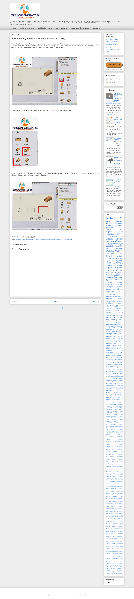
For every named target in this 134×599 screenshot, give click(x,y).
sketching (109, 229)
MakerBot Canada (117, 424)
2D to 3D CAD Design (114, 252)
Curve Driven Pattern (118, 139)
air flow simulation (116, 362)
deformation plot (110, 489)
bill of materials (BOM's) (116, 483)
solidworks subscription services (114, 555)
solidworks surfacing (116, 394)
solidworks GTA (117, 387)
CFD (107, 243)
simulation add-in (114, 530)
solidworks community (114, 389)
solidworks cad (110, 329)
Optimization (109, 349)
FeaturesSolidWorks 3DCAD (31, 239)
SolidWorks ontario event (116, 473)
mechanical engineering (114, 375)
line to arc (109, 518)
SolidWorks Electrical (112, 279)
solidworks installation (116, 541)
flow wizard (120, 504)
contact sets (119, 293)
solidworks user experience (114, 563)
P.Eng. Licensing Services (80, 28)
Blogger (90, 595)
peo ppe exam (115, 525)
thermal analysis (118, 340)
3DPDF (121, 402)
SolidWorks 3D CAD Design (114, 307)
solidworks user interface (114, 397)
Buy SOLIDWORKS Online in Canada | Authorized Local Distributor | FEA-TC (112, 42)
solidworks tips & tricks (117, 558)
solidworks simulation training (115, 551)
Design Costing (111, 411)
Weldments (109, 247)
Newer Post (15, 301)
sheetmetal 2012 (111, 383)
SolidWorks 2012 (114, 255)
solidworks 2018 (118, 535)
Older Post (95, 301)
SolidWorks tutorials (112, 257)
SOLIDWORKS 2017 (114, 352)
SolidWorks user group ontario (114, 478)
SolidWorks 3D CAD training (114, 310)
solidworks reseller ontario (114, 335)
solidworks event (117, 331)
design (116, 489)
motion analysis (115, 376)
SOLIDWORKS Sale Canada (114, 444)
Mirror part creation (118, 428)
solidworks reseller (117, 295)
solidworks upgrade (117, 561)
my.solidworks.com (110, 521)
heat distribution (118, 511)
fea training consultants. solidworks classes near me (114, 322)
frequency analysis (117, 506)
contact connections (111, 486)
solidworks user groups (112, 565)
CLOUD (108, 406)
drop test (114, 493)
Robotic (108, 431)
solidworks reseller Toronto (114, 333)
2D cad (120, 343)
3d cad (120, 253)
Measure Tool (109, 428)
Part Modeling (118, 349)
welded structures (111, 401)
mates (114, 518)
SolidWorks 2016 (114, 245)
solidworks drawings (55, 239)
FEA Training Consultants (114, 305)
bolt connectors (109, 484)
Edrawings (114, 345)
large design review (117, 516)
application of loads (111, 364)
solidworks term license (114, 396)
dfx (118, 373)
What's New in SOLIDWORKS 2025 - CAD (113, 49)
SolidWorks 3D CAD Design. (114, 308)
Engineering (119, 303)
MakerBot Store (110, 426)
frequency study (110, 508)
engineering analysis (112, 321)
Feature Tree (111, 421)
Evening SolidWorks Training (114, 417)
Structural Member (111, 361)
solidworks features (116, 241)
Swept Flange (110, 479)
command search (118, 484)
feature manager (111, 326)
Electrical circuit (118, 412)
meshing (108, 376)
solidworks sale (110, 336)
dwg (121, 373)
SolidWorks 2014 (116, 243)
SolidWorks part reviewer (114, 474)
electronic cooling (115, 494)
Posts (109, 79)
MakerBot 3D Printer (117, 347)
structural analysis (110, 568)
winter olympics (118, 573)
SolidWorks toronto (117, 319)
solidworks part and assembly (114, 546)
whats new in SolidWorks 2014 (114, 251)
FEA (121, 229)
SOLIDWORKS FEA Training (114, 438)
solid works (114, 533)
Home (14, 28)
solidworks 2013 (114, 231)
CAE (113, 289)
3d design (19, 239)
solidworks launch (111, 543)
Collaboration (119, 406)
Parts (115, 429)
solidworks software (114, 298)
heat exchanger (110, 513)
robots (116, 528)
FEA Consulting (61, 28)
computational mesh (114, 371)
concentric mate (111, 373)
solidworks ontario (67, 239)
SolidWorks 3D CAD (27, 28)
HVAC (116, 423)
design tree (119, 491)
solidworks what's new (113, 300)
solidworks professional (114, 226)
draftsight (108, 493)
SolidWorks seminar (117, 359)
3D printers (115, 276)
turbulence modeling (111, 571)
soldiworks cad (44, 239)
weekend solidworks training (114, 399)
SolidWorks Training (45, 28)
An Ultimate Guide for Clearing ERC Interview (117, 183)
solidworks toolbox (110, 560)
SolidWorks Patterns (111, 466)
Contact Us (97, 28)
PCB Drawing (109, 429)
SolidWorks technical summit (114, 476)
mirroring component (117, 520)
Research (120, 429)
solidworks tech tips (111, 556)
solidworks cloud (110, 536)
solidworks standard (114, 233)
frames (107, 506)
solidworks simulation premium (114, 283)
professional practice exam (114, 382)
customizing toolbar (117, 488)
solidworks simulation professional (114, 266)
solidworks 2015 (117, 236)
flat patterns (113, 504)
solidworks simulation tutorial (114, 553)
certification (109, 368)
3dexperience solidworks (114, 286)
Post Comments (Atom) (59, 308)
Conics (108, 345)
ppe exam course (118, 380)
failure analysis (114, 503)
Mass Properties (118, 426)
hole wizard (119, 513)
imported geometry (111, 515)
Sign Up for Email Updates (114, 65)
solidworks (109, 295)
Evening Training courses (114, 419)
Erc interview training (117, 416)
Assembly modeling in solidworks (114, 404)
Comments (111, 83)
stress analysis (118, 566)
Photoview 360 (114, 350)
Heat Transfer (118, 277)
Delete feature (118, 409)
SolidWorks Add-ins (114, 312)
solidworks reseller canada (114, 296)
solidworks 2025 (117, 328)
